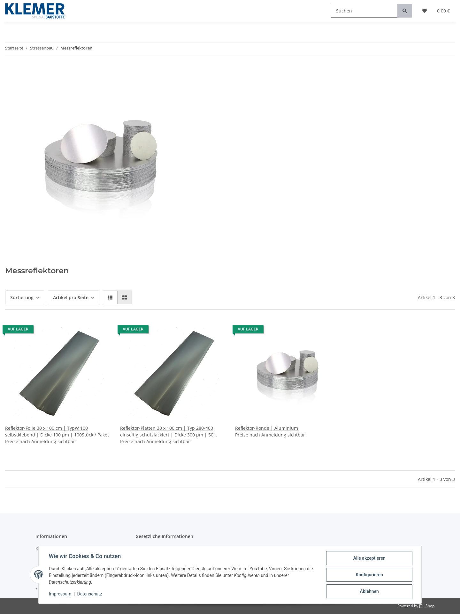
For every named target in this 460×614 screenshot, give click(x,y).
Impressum (60, 594)
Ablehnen (369, 591)
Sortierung (22, 297)
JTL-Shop (426, 606)
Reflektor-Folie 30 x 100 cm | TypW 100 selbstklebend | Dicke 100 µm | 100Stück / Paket (57, 431)
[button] (110, 297)
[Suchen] (364, 11)
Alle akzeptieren (369, 558)
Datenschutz (89, 594)
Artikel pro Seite (70, 297)
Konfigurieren (369, 574)
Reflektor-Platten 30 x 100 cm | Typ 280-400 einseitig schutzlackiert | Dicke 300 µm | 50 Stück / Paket (166, 431)
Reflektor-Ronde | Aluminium (266, 428)
